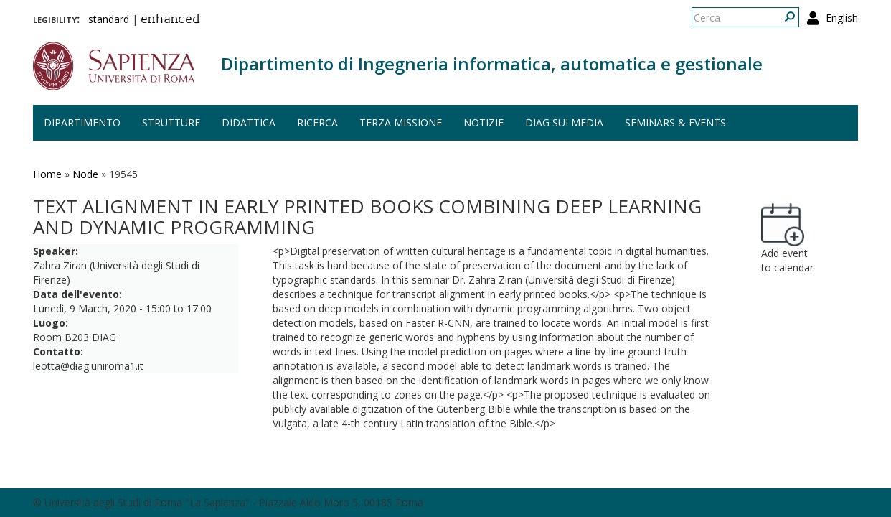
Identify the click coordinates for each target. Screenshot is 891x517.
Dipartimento (82, 122)
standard (108, 19)
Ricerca (317, 122)
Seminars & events (675, 122)
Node (85, 174)
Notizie (483, 122)
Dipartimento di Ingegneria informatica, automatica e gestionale (492, 63)
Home (47, 174)
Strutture (171, 122)
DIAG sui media (564, 122)
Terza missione (400, 122)
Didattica (248, 122)
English (842, 17)
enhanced (170, 20)
